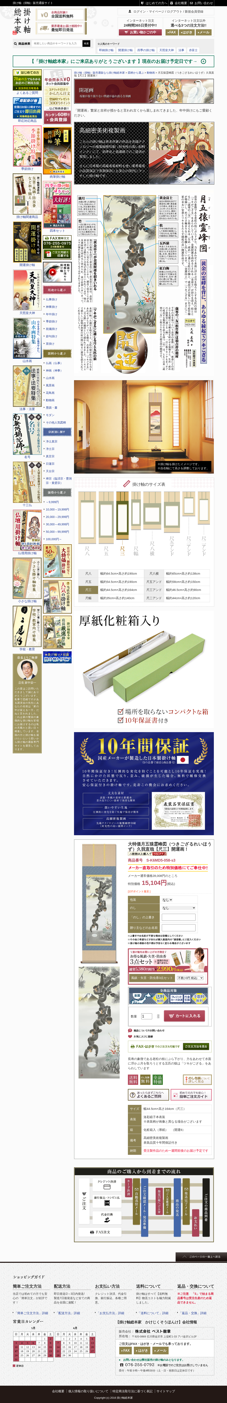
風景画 (50, 385)
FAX (172, 32)
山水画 (50, 378)
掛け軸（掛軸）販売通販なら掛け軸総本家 (99, 72)
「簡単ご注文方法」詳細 (31, 1313)
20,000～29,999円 (57, 517)
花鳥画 (50, 392)
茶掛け (50, 343)
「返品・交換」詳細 (192, 1313)
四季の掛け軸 (146, 50)
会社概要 (181, 3)
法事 (181, 50)
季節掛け (51, 321)
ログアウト (174, 11)
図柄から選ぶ (136, 72)
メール (204, 32)
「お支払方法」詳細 (110, 1313)
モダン (50, 415)
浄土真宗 (51, 441)
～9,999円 (52, 502)
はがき (187, 32)
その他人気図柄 (56, 422)
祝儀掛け (51, 328)
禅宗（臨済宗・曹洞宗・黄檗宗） (59, 481)
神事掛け (51, 306)
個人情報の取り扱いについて (88, 1391)
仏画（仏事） (54, 363)
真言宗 (50, 456)
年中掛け (51, 314)
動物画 (50, 400)
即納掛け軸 (106, 50)
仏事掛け (51, 299)
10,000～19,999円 (57, 509)
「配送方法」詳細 (67, 1313)
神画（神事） (54, 370)
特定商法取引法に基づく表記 (132, 1391)
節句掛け (51, 336)
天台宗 (50, 471)
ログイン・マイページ (148, 11)
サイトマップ (165, 1391)
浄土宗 (50, 448)
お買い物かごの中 (143, 32)
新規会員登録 (194, 11)
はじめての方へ (156, 3)
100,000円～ (54, 539)
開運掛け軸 (125, 50)
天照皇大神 (166, 50)
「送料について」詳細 (153, 1313)
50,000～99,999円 (57, 531)
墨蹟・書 (51, 407)
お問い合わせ (204, 3)
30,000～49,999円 (57, 524)
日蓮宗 (50, 463)
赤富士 (193, 50)
